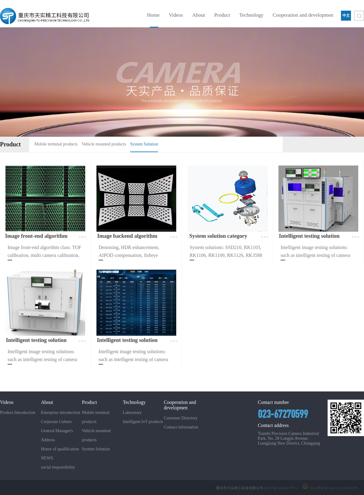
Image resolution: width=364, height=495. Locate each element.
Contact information (181, 427)
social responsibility (58, 467)
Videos (176, 15)
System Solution (144, 144)
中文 (346, 15)
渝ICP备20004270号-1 (281, 488)
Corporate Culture (56, 421)
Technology (251, 15)
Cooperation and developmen (303, 15)
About (198, 15)
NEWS (47, 458)
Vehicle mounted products (104, 144)
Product (222, 15)
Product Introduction (17, 412)
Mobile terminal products (56, 144)
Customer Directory (181, 418)
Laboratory (132, 412)
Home (153, 15)
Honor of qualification (60, 449)
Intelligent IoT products (143, 421)
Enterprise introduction (60, 412)
